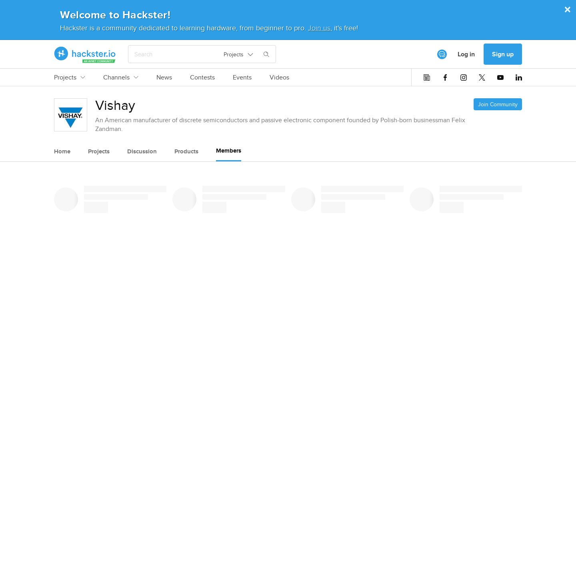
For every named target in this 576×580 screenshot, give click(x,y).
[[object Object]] (442, 54)
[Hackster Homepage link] (85, 54)
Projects (69, 77)
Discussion (142, 151)
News (164, 77)
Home (62, 151)
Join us (319, 28)
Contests (202, 77)
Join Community (498, 104)
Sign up (503, 54)
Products (186, 151)
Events (242, 77)
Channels (120, 77)
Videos (279, 77)
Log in (466, 54)
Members (228, 150)
